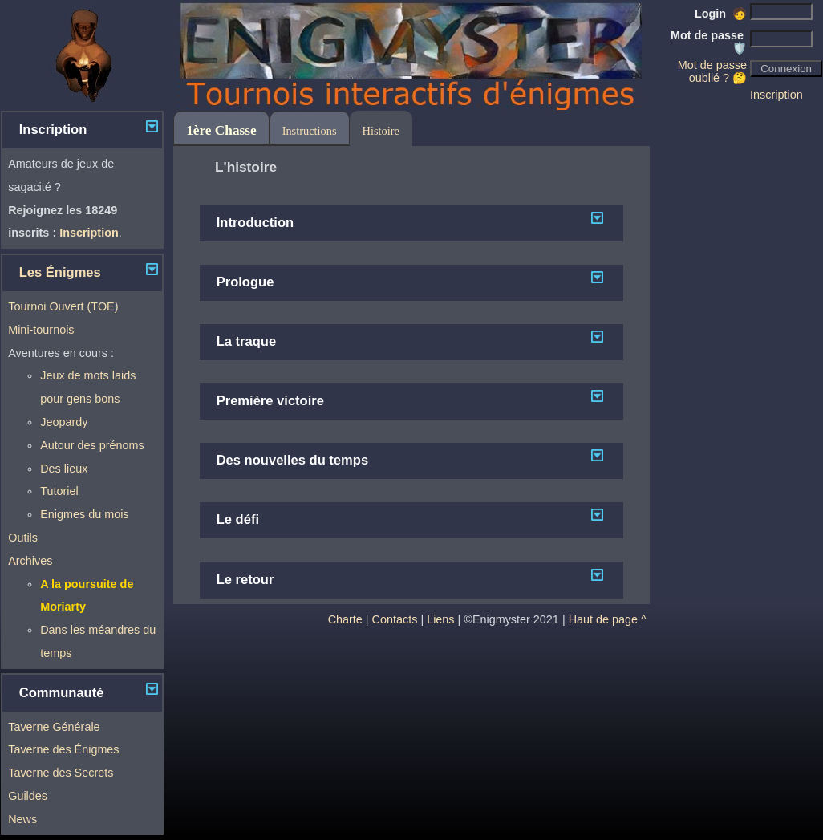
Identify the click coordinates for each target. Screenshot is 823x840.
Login (721, 13)
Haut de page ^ (608, 619)
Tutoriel (59, 491)
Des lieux (63, 468)
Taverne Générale (53, 726)
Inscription (776, 94)
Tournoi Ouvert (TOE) (63, 306)
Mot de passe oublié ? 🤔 (712, 71)
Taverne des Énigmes (63, 749)
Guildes (27, 795)
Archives (30, 560)
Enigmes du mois (84, 514)
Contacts (395, 619)
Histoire (381, 130)
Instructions (309, 130)
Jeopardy (63, 422)
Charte (345, 619)
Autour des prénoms (92, 445)
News (22, 819)
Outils (23, 537)
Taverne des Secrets (60, 772)
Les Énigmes (60, 272)
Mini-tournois (41, 329)
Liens (440, 619)
